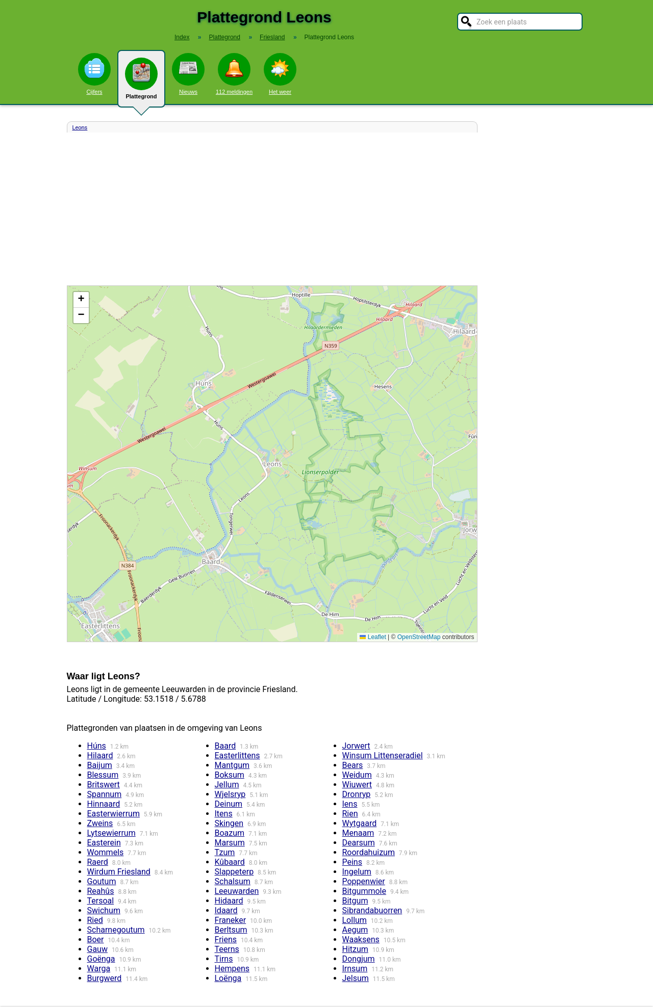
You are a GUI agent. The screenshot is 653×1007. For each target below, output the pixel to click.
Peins (352, 862)
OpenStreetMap (419, 637)
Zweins (100, 823)
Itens (224, 813)
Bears (352, 765)
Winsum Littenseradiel (382, 755)
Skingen (229, 823)
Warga (99, 968)
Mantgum (232, 765)
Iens (350, 804)
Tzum (225, 852)
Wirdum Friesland (118, 872)
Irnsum (355, 968)
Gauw (97, 949)
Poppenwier (363, 881)
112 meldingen (234, 74)
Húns (96, 746)
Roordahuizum (368, 852)
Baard (225, 746)
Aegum (355, 930)
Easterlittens (237, 755)
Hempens (232, 968)
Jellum (227, 784)
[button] (81, 300)
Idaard (226, 910)
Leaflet (373, 637)
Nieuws (188, 74)
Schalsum (232, 881)
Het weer (280, 74)
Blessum (103, 775)
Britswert (103, 784)
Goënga (101, 959)
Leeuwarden (237, 891)
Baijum (99, 765)
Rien (350, 813)
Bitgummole (364, 891)
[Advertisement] (272, 209)
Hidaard (229, 901)
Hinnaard (103, 804)
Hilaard (100, 755)
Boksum (229, 775)
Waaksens (361, 939)
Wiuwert (357, 784)
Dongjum (358, 959)
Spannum (104, 794)
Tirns (224, 959)
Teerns (227, 949)
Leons (80, 127)
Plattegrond (141, 83)
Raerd (97, 862)
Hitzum (355, 949)
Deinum (229, 804)
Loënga (228, 978)
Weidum (357, 775)
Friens (226, 939)
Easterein (104, 842)
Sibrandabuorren (372, 910)
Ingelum (356, 872)
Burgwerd (104, 978)
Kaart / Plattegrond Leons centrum (270, 464)
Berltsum (231, 930)
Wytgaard (359, 823)
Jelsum (355, 978)
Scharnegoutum (116, 930)
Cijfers (94, 74)
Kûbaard (230, 862)
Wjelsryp (230, 794)
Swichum (103, 910)
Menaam (358, 833)
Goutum (101, 881)
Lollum (354, 920)
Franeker (230, 920)
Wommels (105, 852)
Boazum (230, 833)
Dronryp (356, 794)
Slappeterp (234, 872)
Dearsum (358, 842)
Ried (95, 920)
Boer (95, 939)
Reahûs (100, 891)
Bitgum (355, 901)
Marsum (230, 842)
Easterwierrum (113, 813)
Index (181, 37)
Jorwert (356, 746)
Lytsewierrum (111, 833)
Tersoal (100, 901)
